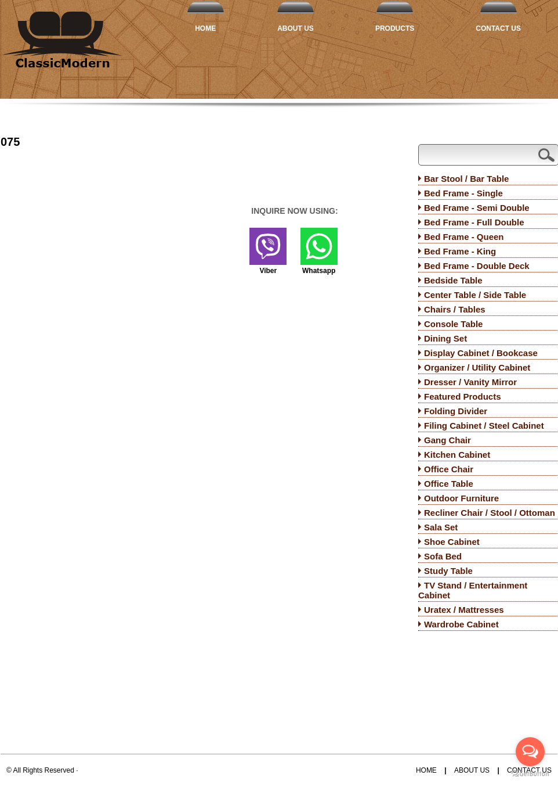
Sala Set (441, 527)
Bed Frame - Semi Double (477, 208)
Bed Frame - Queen (464, 237)
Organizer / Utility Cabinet (477, 367)
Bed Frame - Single (463, 193)
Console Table (453, 324)
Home (205, 28)
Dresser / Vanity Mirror (470, 382)
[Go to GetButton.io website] (530, 774)
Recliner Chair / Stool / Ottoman (489, 513)
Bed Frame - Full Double (474, 222)
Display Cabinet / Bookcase (481, 353)
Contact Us (498, 28)
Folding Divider (455, 411)
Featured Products (462, 396)
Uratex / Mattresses (464, 610)
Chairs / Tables (454, 309)
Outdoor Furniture (461, 498)
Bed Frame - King (460, 251)
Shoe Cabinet (452, 542)
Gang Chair (447, 440)
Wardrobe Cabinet (461, 624)
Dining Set (445, 338)
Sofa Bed (443, 556)
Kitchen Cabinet (457, 455)
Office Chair (448, 469)
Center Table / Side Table (475, 295)
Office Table (448, 484)
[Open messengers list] (530, 751)
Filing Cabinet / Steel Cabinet (484, 425)
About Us (295, 28)
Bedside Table (453, 280)
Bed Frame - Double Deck (477, 266)
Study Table (448, 571)
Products (394, 28)
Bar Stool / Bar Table (466, 179)
